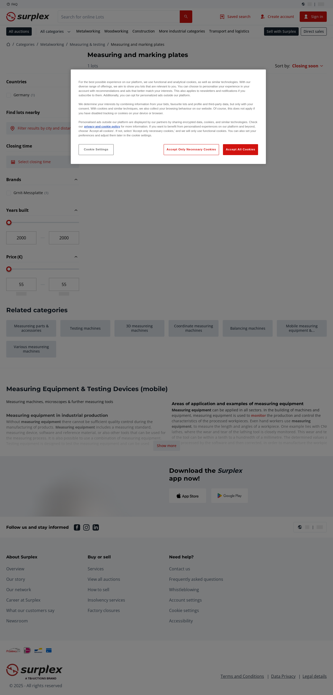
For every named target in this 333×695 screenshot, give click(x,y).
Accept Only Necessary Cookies (191, 149)
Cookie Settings (96, 149)
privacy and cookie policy (102, 126)
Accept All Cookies (240, 149)
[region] (168, 116)
